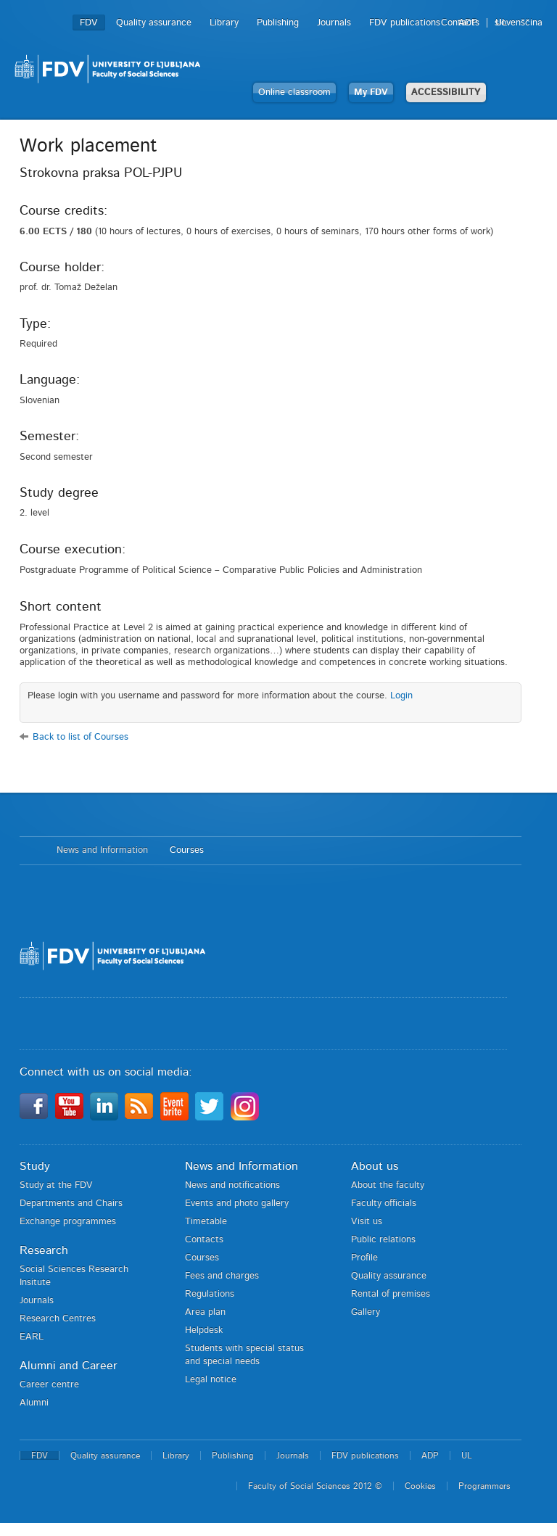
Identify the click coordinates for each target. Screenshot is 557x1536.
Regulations (209, 1294)
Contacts (204, 1239)
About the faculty (387, 1185)
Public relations (383, 1239)
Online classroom (294, 92)
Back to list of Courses (80, 737)
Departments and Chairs (71, 1203)
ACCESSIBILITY (446, 92)
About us (374, 1166)
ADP (467, 23)
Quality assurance (153, 23)
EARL (32, 1337)
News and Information (102, 850)
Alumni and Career (68, 1365)
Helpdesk (204, 1330)
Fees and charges (222, 1276)
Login (401, 696)
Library (224, 23)
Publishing (278, 23)
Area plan (205, 1312)
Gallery (365, 1312)
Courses (187, 850)
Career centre (49, 1385)
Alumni (34, 1403)
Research (44, 1250)
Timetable (206, 1221)
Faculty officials (383, 1203)
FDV (89, 23)
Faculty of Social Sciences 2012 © (315, 1486)
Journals (334, 23)
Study (35, 1166)
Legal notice (210, 1379)
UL (501, 23)
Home (31, 850)
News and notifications (232, 1185)
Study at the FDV (56, 1185)
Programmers (484, 1486)
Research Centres (58, 1319)
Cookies (420, 1486)
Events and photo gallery (237, 1203)
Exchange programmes (68, 1221)
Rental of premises (390, 1294)
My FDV (371, 92)
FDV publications (404, 23)
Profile (364, 1258)
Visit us (366, 1221)
